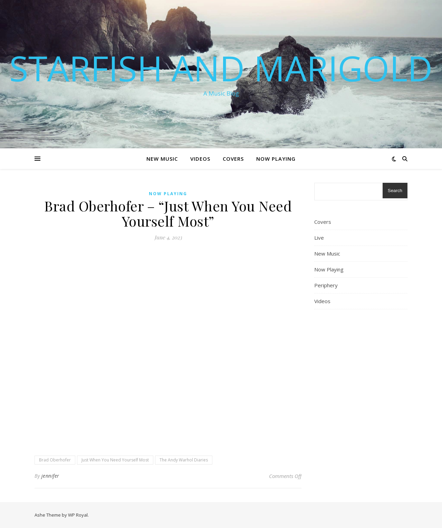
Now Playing (276, 158)
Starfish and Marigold (221, 68)
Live (319, 237)
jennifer (50, 475)
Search (395, 190)
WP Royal (78, 515)
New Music (162, 158)
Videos (200, 158)
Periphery (326, 285)
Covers (233, 158)
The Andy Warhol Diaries (184, 460)
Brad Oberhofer (55, 460)
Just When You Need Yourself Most (115, 460)
